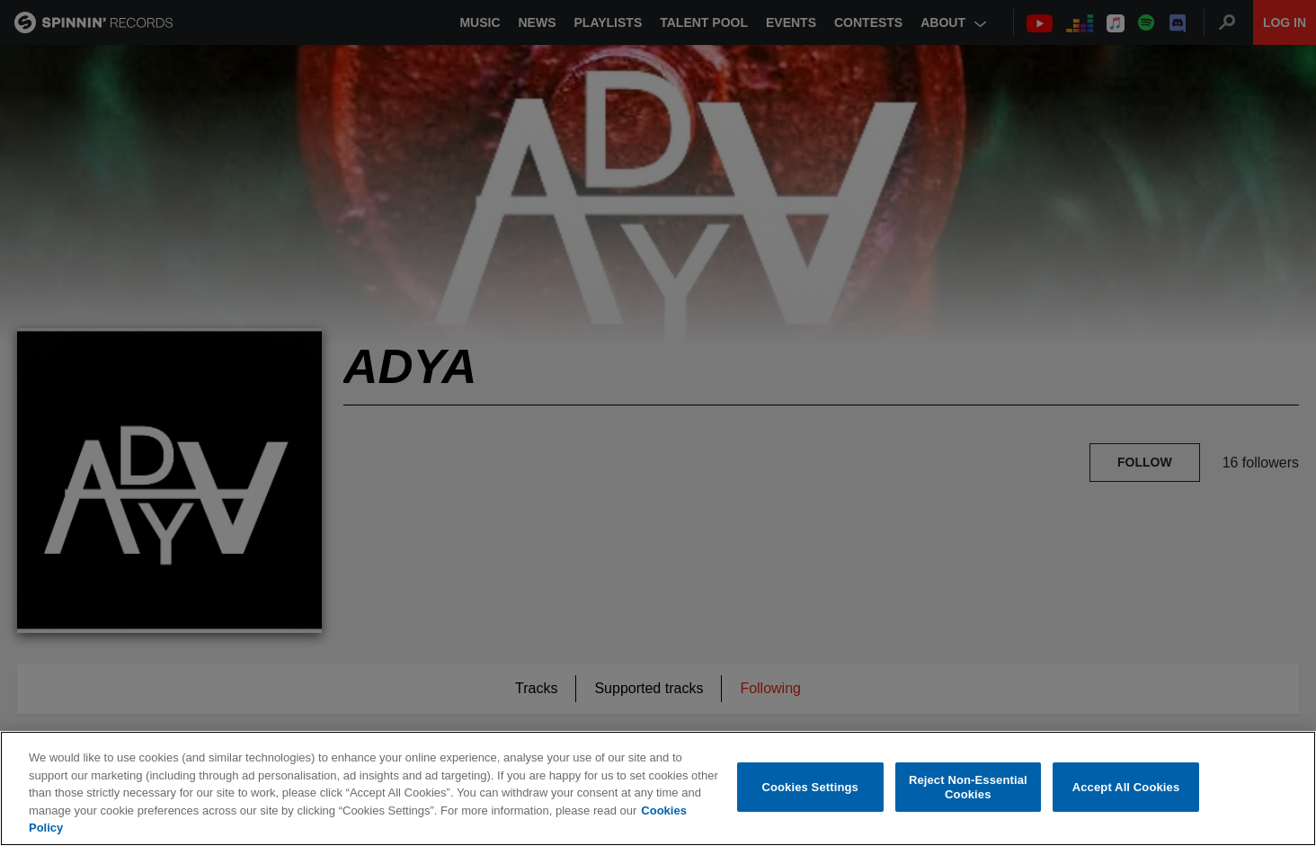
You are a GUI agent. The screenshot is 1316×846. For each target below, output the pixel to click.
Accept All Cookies (1126, 787)
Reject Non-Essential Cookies (968, 787)
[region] (658, 788)
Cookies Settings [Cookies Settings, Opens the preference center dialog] (809, 787)
